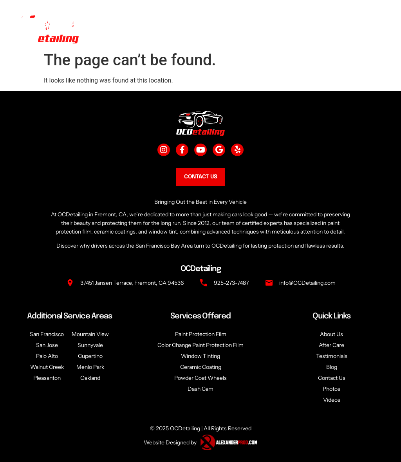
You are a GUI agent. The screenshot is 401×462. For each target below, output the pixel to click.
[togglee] (376, 28)
